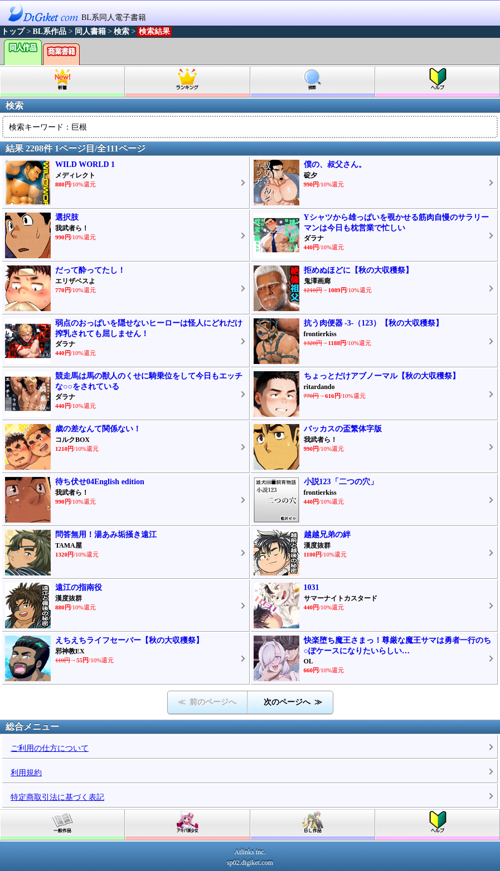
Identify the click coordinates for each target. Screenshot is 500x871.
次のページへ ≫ (293, 702)
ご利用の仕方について (50, 748)
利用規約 (26, 773)
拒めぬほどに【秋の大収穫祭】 (358, 270)
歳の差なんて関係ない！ (98, 429)
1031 (311, 587)
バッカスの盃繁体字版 (343, 429)
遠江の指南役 (78, 587)
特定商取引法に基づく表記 (57, 797)
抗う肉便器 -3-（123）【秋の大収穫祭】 (374, 323)
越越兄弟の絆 (327, 534)
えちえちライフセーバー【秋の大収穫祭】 (129, 640)
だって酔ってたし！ (90, 270)
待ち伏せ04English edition (99, 482)
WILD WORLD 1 (85, 164)
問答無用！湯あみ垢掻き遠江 (106, 534)
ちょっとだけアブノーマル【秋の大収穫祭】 (382, 376)
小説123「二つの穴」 (341, 482)
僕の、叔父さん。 (335, 164)
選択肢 (67, 217)
